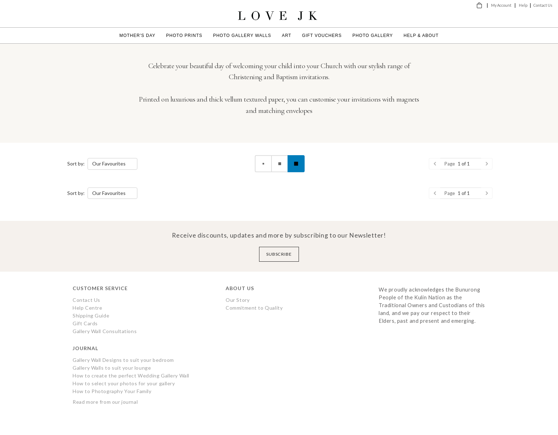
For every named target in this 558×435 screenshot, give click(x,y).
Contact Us (542, 5)
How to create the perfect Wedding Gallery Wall (131, 376)
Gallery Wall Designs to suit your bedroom (123, 360)
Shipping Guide (91, 315)
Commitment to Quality (254, 308)
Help (523, 5)
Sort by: (76, 164)
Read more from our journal (105, 402)
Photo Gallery (372, 35)
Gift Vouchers (322, 35)
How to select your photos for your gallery (124, 383)
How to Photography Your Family (112, 391)
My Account (501, 5)
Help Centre (87, 308)
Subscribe (279, 254)
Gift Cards (85, 323)
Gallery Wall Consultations (105, 331)
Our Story (237, 300)
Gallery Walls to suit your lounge (112, 368)
